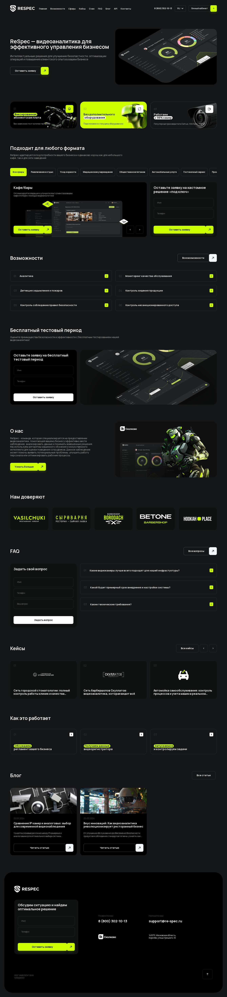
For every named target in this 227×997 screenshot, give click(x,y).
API (115, 8)
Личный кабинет (199, 8)
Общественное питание (132, 172)
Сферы (72, 8)
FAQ (100, 8)
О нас (92, 8)
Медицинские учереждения (98, 172)
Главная (43, 8)
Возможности (57, 8)
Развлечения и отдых (42, 172)
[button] (180, 8)
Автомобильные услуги (164, 172)
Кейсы (82, 8)
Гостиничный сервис (194, 172)
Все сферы (18, 172)
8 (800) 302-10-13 (163, 8)
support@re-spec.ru (165, 921)
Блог (108, 8)
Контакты (126, 8)
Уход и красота (68, 172)
